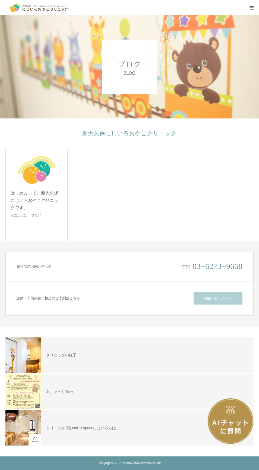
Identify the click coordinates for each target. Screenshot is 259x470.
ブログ (36, 215)
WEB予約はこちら (218, 298)
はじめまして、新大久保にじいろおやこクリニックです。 (34, 200)
